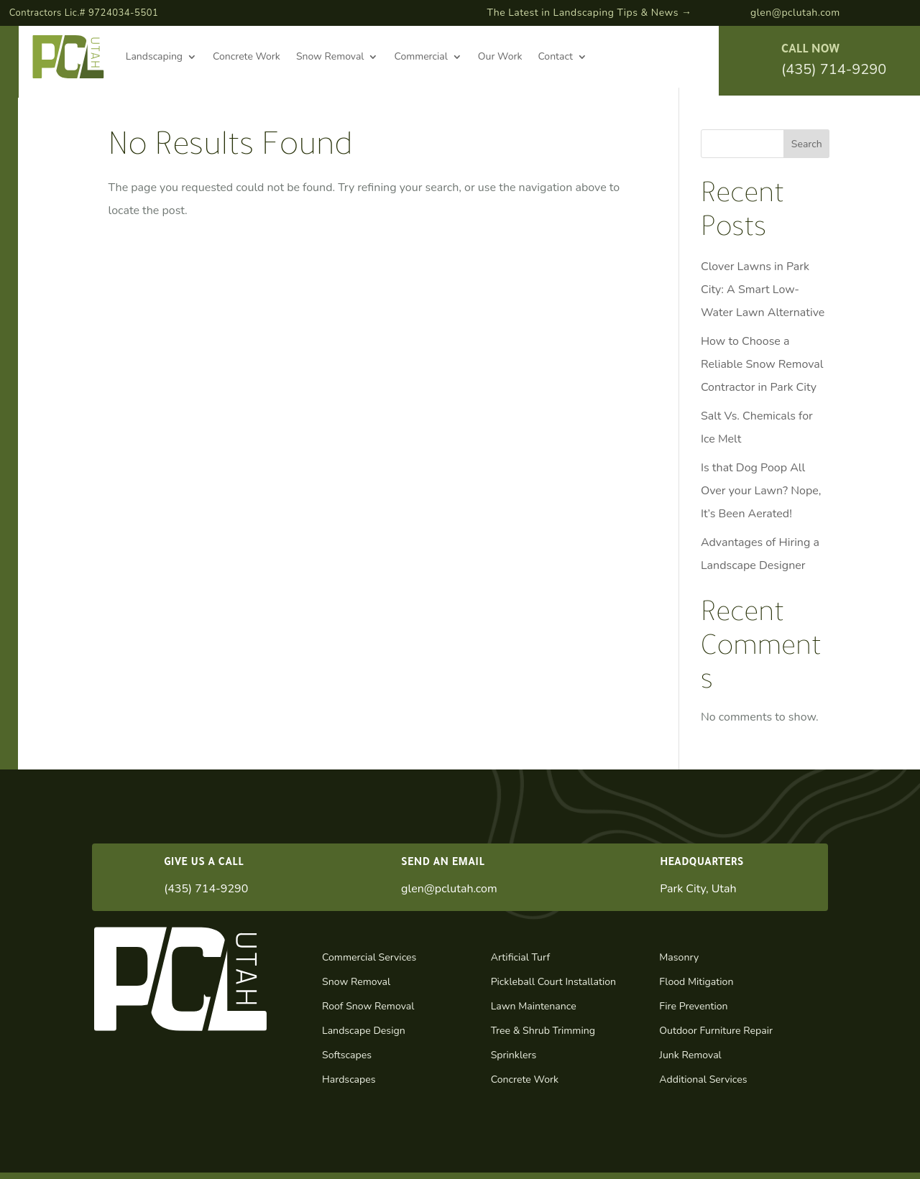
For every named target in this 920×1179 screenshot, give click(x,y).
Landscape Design (363, 1030)
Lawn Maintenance (533, 1006)
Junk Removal (690, 1055)
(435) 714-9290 (833, 69)
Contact (555, 56)
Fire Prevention (693, 1006)
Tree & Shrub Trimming (543, 1030)
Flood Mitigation (696, 982)
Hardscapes (349, 1079)
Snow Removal (330, 56)
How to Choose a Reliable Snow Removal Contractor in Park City (762, 364)
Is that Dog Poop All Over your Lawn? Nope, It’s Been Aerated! (761, 491)
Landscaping (154, 56)
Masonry (679, 957)
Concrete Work (246, 56)
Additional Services (703, 1079)
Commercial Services (369, 957)
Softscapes (347, 1055)
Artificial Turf (520, 957)
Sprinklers (514, 1055)
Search (806, 144)
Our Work (500, 56)
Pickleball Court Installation (553, 982)
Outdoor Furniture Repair (716, 1030)
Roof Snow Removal (368, 1006)
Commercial (420, 56)
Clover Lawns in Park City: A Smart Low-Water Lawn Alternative (762, 289)
